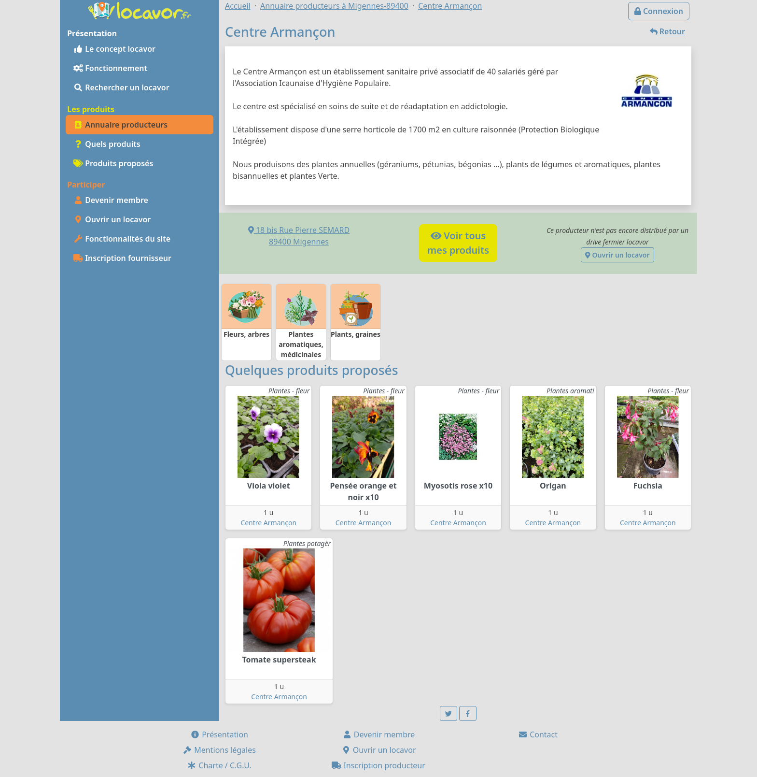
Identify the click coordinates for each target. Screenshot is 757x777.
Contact (538, 734)
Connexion (658, 11)
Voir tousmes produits (458, 243)
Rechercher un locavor (121, 87)
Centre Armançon (268, 522)
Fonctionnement (110, 68)
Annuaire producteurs (120, 124)
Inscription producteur (378, 765)
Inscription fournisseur (122, 258)
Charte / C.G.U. (219, 765)
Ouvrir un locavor (112, 219)
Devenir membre (110, 200)
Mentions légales (219, 750)
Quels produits (106, 144)
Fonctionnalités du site (121, 238)
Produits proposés (113, 163)
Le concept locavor (114, 48)
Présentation (219, 734)
